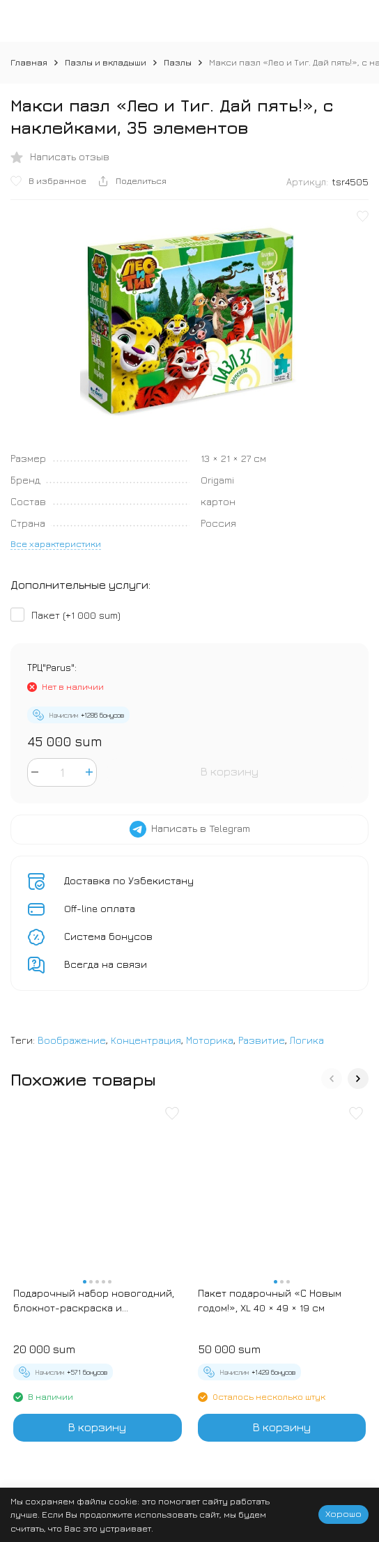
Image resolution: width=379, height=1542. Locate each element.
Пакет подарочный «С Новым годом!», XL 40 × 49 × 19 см (269, 1300)
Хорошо (343, 1513)
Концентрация (146, 1040)
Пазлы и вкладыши (105, 62)
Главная (28, 62)
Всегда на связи (105, 964)
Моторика (209, 1040)
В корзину (229, 771)
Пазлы (178, 62)
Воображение (72, 1040)
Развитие (261, 1040)
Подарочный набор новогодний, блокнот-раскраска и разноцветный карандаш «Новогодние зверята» (93, 1301)
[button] (331, 1078)
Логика (307, 1040)
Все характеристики (55, 543)
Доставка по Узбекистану (129, 880)
